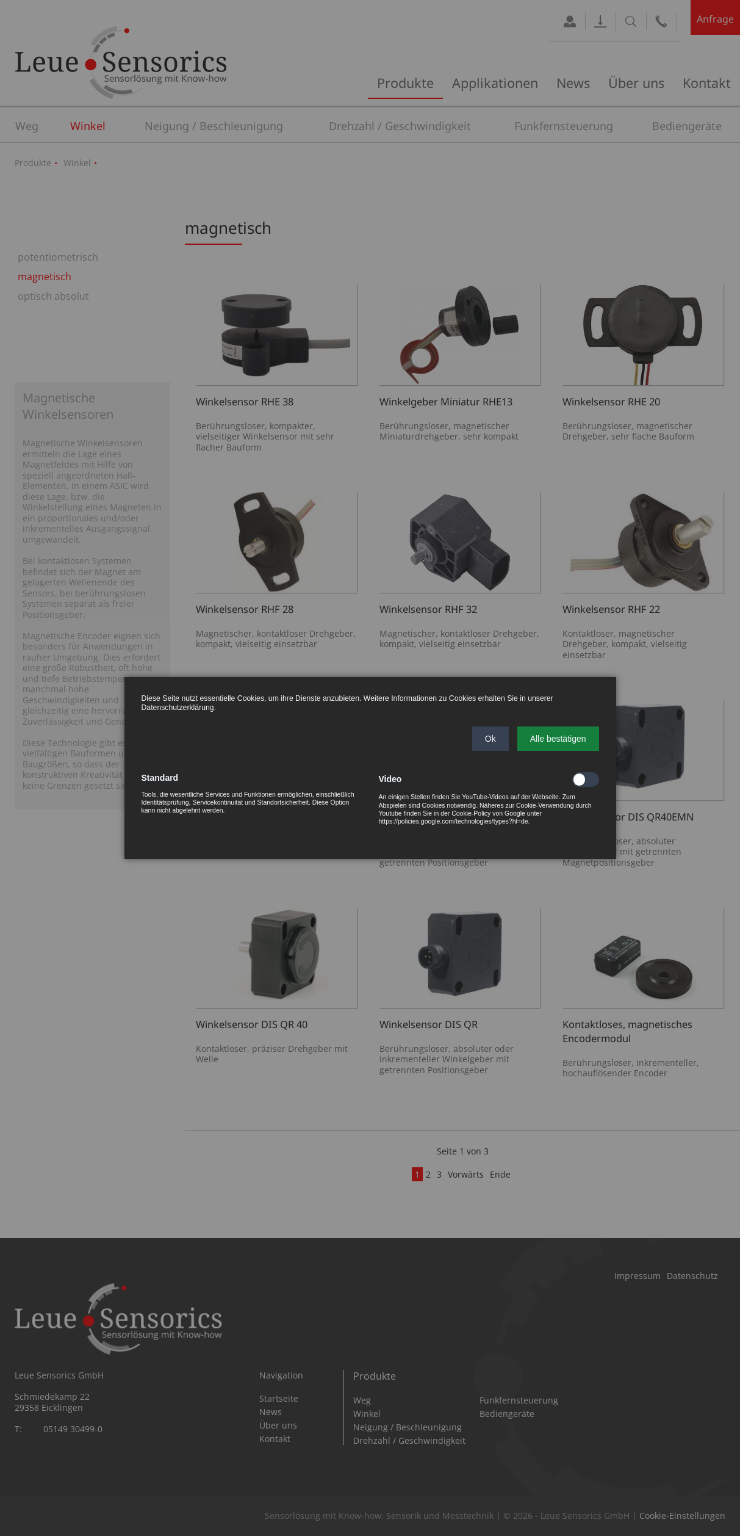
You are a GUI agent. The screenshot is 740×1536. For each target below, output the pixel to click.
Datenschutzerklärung (178, 707)
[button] (490, 738)
